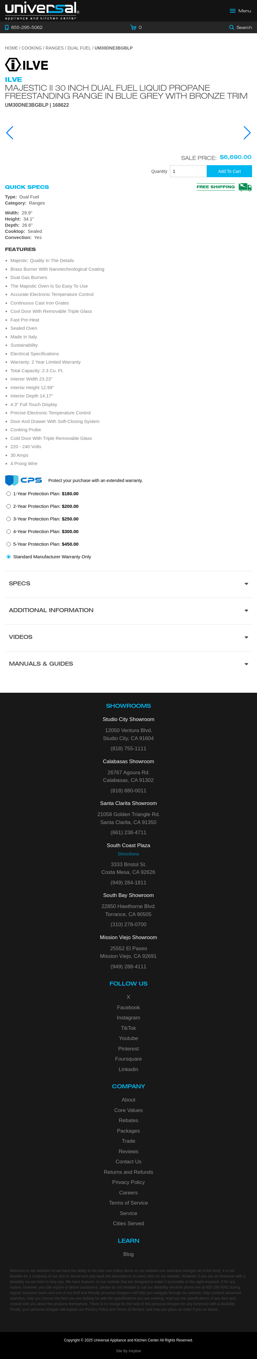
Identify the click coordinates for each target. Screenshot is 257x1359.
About (128, 1100)
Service (128, 1213)
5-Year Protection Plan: (45, 544)
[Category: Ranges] (128, 203)
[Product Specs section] (128, 584)
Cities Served (128, 1223)
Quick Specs (27, 187)
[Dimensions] (128, 219)
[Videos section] (128, 638)
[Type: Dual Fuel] (128, 196)
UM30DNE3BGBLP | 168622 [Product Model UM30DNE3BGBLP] (37, 105)
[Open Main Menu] (240, 11)
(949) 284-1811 (128, 883)
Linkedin (128, 1069)
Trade (128, 1141)
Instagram (128, 1018)
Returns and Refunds (128, 1172)
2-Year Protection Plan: (45, 506)
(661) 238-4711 (128, 832)
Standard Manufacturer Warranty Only (52, 556)
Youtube (128, 1038)
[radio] (42, 495)
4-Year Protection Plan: (45, 531)
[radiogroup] (128, 527)
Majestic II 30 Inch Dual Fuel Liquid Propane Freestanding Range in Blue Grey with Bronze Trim (126, 92)
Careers (128, 1193)
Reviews (128, 1151)
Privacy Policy (128, 1182)
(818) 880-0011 (128, 791)
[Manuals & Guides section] (128, 665)
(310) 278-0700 (128, 924)
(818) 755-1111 (128, 748)
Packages (128, 1131)
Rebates (128, 1120)
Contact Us (128, 1162)
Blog (128, 1254)
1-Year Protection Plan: (45, 493)
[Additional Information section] (128, 611)
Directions (128, 853)
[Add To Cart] (229, 171)
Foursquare (128, 1059)
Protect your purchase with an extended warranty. (95, 480)
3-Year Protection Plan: (45, 518)
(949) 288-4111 (128, 967)
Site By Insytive (128, 1351)
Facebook (128, 1007)
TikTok (128, 1028)
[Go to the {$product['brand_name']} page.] (26, 64)
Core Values (128, 1110)
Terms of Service (128, 1203)
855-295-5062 (217, 1287)
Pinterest (128, 1049)
